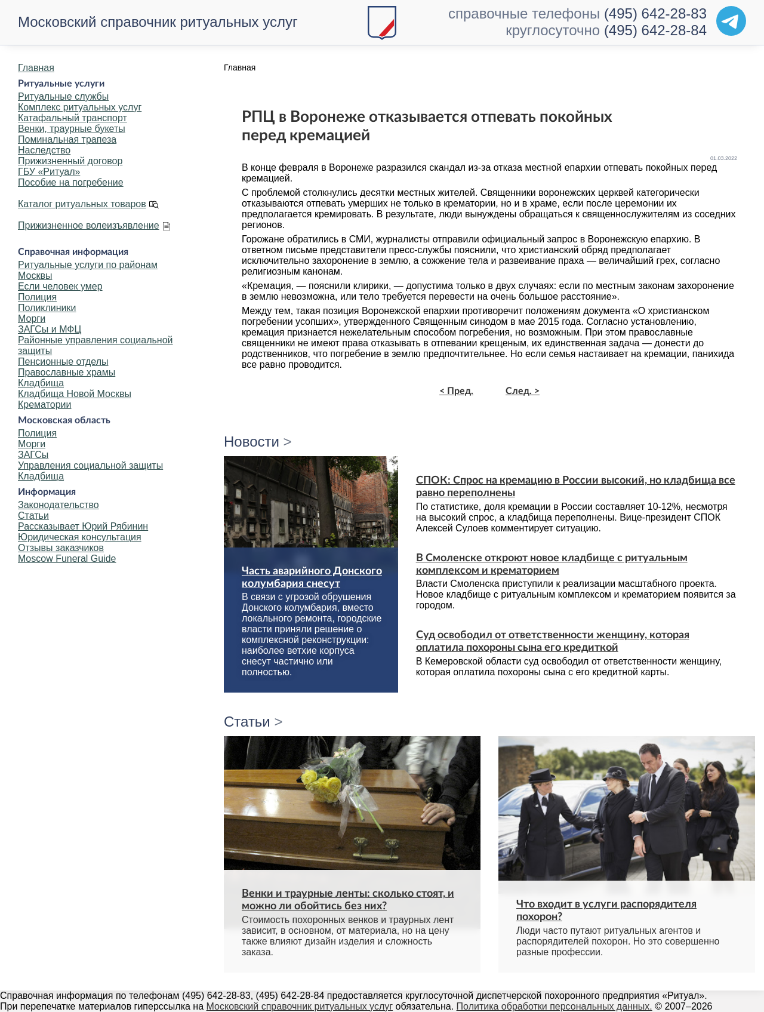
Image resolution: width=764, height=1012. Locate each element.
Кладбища (41, 383)
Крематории (44, 404)
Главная (36, 68)
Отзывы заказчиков (61, 548)
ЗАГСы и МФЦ (49, 329)
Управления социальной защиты (90, 465)
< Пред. (456, 391)
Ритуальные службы (63, 96)
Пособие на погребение (71, 182)
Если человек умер (60, 286)
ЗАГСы (33, 455)
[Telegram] (731, 20)
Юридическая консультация (79, 537)
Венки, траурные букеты (71, 129)
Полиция (37, 297)
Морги (31, 318)
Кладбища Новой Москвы (74, 394)
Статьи (33, 515)
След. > (523, 391)
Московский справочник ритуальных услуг (158, 22)
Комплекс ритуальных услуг (79, 107)
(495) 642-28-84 (655, 30)
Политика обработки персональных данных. (554, 1006)
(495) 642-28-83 (655, 13)
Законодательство (58, 505)
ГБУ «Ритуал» (49, 172)
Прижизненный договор (70, 161)
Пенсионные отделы (63, 361)
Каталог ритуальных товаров (82, 204)
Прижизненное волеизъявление (88, 225)
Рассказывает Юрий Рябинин (83, 526)
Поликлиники (47, 308)
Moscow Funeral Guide (67, 558)
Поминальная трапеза (67, 139)
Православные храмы (66, 372)
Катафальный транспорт (72, 118)
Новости (251, 441)
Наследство (44, 150)
